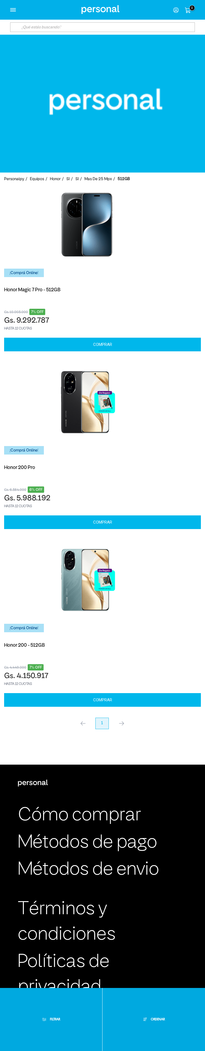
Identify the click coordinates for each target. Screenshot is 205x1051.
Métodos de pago (87, 843)
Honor (55, 179)
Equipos (37, 179)
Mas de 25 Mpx (98, 179)
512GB (124, 179)
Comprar (102, 344)
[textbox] (102, 27)
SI (68, 179)
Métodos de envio (88, 870)
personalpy (14, 179)
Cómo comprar (79, 815)
